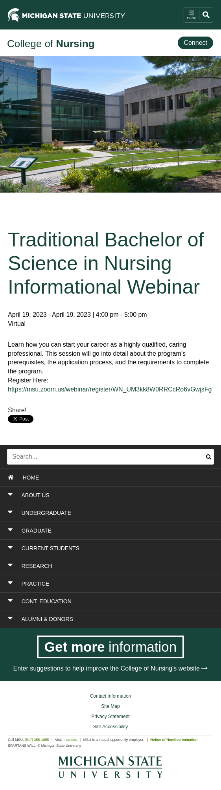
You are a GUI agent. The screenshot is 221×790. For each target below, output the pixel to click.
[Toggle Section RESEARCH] (93, 566)
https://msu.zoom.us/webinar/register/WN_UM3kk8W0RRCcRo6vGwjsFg (110, 389)
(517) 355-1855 (37, 740)
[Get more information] (110, 647)
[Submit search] (209, 456)
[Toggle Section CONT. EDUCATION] (93, 601)
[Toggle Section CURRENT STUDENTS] (93, 548)
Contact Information (110, 696)
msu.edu (70, 740)
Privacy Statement (110, 716)
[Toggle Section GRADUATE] (93, 530)
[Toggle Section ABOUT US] (93, 495)
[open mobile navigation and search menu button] (198, 15)
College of (51, 44)
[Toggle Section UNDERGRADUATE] (93, 513)
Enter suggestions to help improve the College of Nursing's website (110, 668)
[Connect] (195, 43)
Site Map (110, 706)
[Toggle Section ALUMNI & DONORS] (93, 619)
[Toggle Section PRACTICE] (93, 583)
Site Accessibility (110, 726)
